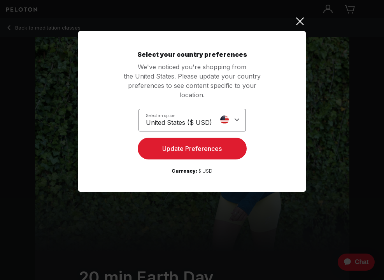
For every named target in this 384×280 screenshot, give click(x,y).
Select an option (160, 115)
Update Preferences (192, 148)
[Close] (192, 21)
